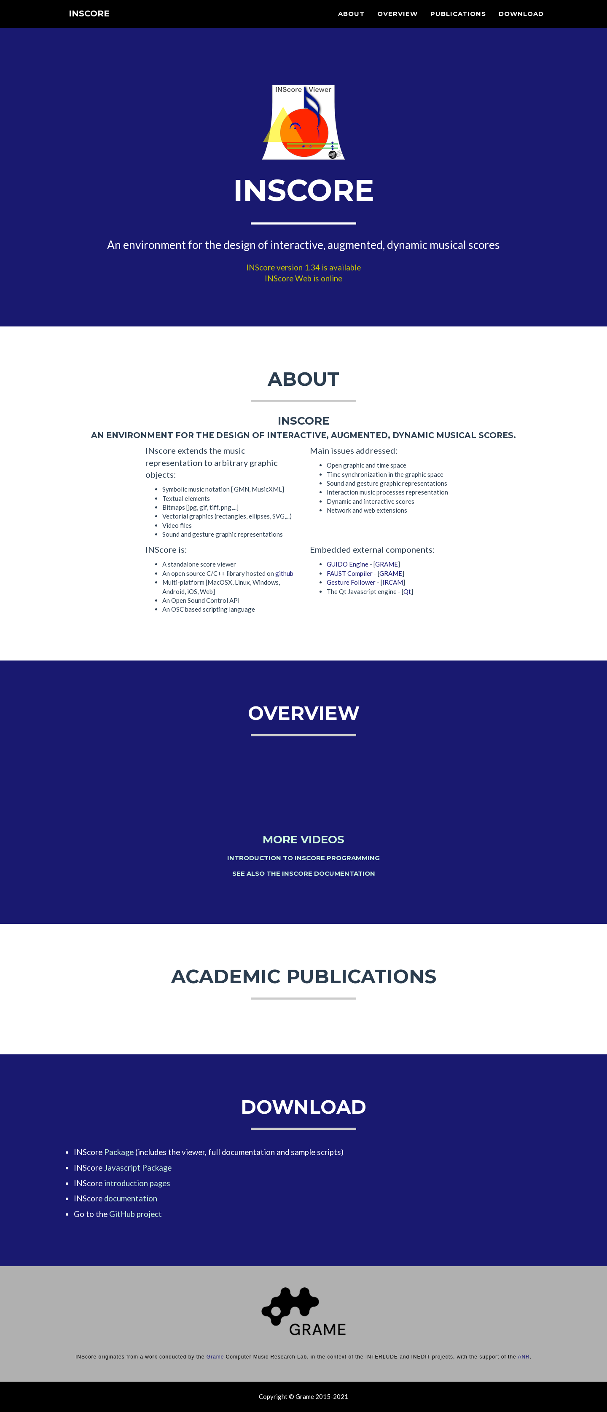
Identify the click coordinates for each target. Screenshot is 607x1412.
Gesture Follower (351, 582)
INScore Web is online (303, 278)
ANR (523, 1357)
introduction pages (137, 1183)
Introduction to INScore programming (303, 858)
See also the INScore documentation (303, 873)
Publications (458, 23)
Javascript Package (138, 1167)
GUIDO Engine (347, 564)
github (284, 573)
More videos (303, 839)
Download (521, 23)
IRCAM (392, 582)
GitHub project (135, 1214)
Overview (397, 23)
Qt (407, 591)
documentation (130, 1198)
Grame (215, 1357)
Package (119, 1152)
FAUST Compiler (350, 573)
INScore (92, 25)
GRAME (386, 564)
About (351, 23)
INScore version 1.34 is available (303, 267)
